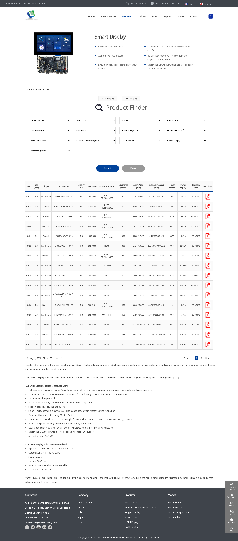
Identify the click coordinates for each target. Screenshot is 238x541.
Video (155, 16)
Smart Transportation (178, 512)
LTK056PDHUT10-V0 (63, 216)
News (181, 16)
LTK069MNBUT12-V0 (64, 256)
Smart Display (132, 517)
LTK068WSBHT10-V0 (64, 246)
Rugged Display (132, 512)
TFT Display (131, 502)
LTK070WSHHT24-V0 (63, 285)
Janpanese (209, 4)
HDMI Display (131, 522)
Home (91, 16)
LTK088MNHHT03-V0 (63, 334)
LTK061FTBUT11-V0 (63, 226)
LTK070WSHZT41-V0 (64, 265)
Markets (141, 16)
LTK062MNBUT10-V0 (64, 236)
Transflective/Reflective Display (140, 507)
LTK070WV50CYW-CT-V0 (63, 275)
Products (126, 16)
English (192, 4)
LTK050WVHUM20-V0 (63, 196)
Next (207, 358)
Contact (194, 16)
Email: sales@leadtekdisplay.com (41, 522)
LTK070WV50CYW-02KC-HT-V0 (63, 295)
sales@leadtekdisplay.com (167, 3)
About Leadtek (108, 16)
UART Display (131, 527)
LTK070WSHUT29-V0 (63, 315)
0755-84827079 (138, 3)
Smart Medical (175, 507)
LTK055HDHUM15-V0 (63, 206)
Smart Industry (175, 517)
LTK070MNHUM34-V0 (63, 305)
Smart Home (174, 502)
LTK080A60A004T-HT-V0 (63, 324)
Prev (186, 358)
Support (168, 16)
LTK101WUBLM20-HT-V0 (63, 344)
